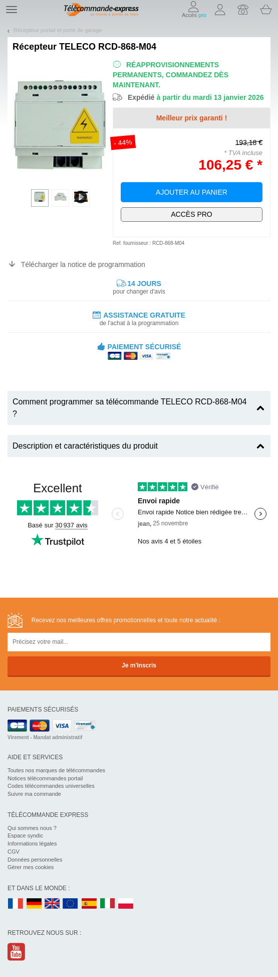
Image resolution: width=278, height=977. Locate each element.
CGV (14, 852)
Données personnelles (35, 860)
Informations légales (32, 844)
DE (34, 904)
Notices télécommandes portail (45, 778)
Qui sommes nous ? (32, 828)
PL (126, 904)
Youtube (17, 951)
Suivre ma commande (34, 794)
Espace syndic (25, 835)
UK (53, 904)
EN (71, 904)
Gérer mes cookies (31, 867)
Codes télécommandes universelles (51, 786)
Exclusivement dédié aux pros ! (191, 214)
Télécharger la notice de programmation (83, 264)
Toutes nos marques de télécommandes (56, 770)
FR (16, 904)
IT (108, 904)
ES (89, 904)
